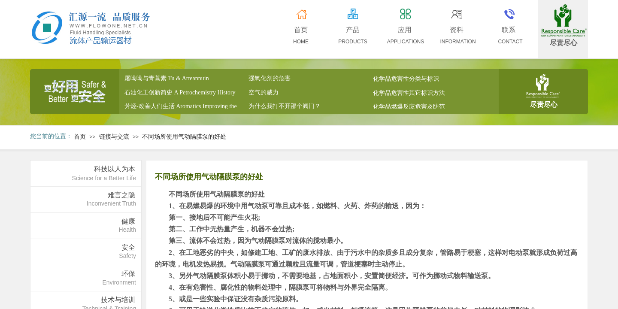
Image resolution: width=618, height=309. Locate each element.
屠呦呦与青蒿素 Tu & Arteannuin (166, 79)
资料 (457, 29)
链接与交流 (114, 136)
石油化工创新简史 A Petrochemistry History (180, 93)
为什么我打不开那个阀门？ (284, 107)
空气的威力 (263, 94)
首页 (80, 136)
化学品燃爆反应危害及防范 (409, 107)
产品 (353, 29)
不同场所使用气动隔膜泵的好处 (184, 136)
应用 (405, 29)
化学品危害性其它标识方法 (409, 94)
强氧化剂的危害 (269, 79)
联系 (508, 29)
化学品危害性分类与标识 (406, 79)
